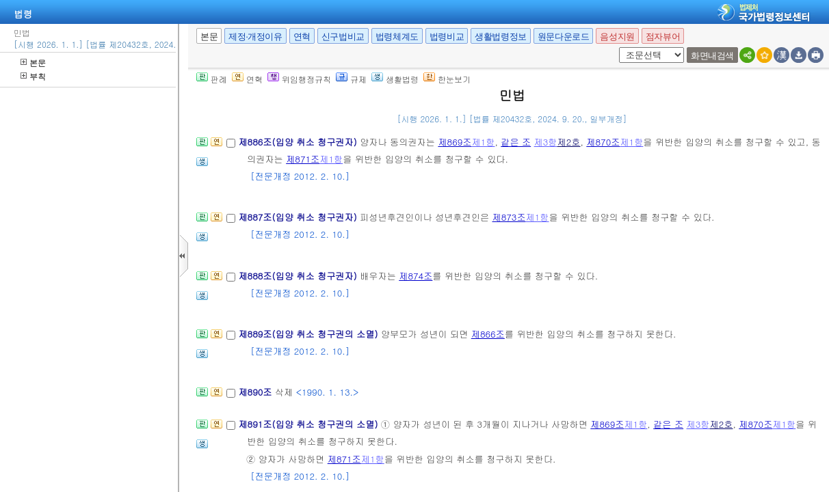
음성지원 (617, 36)
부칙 (33, 76)
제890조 (256, 391)
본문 (33, 62)
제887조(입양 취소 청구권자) (299, 216)
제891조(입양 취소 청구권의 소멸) (309, 424)
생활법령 (395, 79)
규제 (351, 79)
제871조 (302, 158)
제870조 (603, 141)
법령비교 (447, 36)
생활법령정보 (501, 36)
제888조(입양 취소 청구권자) (299, 275)
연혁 (302, 36)
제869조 (454, 141)
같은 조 (516, 141)
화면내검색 (712, 56)
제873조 (509, 216)
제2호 (569, 141)
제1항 (483, 141)
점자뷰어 (663, 36)
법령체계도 (397, 36)
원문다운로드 (564, 36)
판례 (211, 79)
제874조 (415, 275)
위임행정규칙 (299, 79)
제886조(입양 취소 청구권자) (299, 141)
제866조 (488, 333)
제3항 (545, 141)
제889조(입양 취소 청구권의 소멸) (309, 333)
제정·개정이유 (255, 36)
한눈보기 (447, 79)
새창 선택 (616, 47)
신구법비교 (343, 36)
